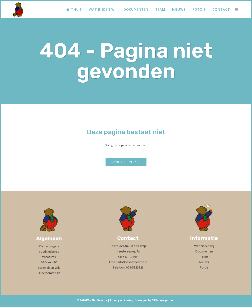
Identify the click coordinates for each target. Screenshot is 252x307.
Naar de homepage (126, 162)
